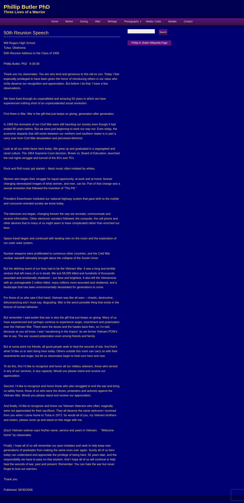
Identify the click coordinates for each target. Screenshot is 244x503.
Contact (188, 21)
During (84, 21)
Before (69, 21)
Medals (172, 21)
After (98, 21)
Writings (112, 21)
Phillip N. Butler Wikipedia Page (149, 42)
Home (54, 21)
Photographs (131, 21)
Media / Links (153, 21)
